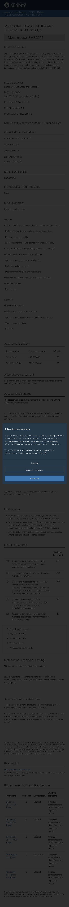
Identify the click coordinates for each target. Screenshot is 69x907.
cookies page (38, 453)
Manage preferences (34, 470)
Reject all (34, 463)
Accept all (34, 478)
